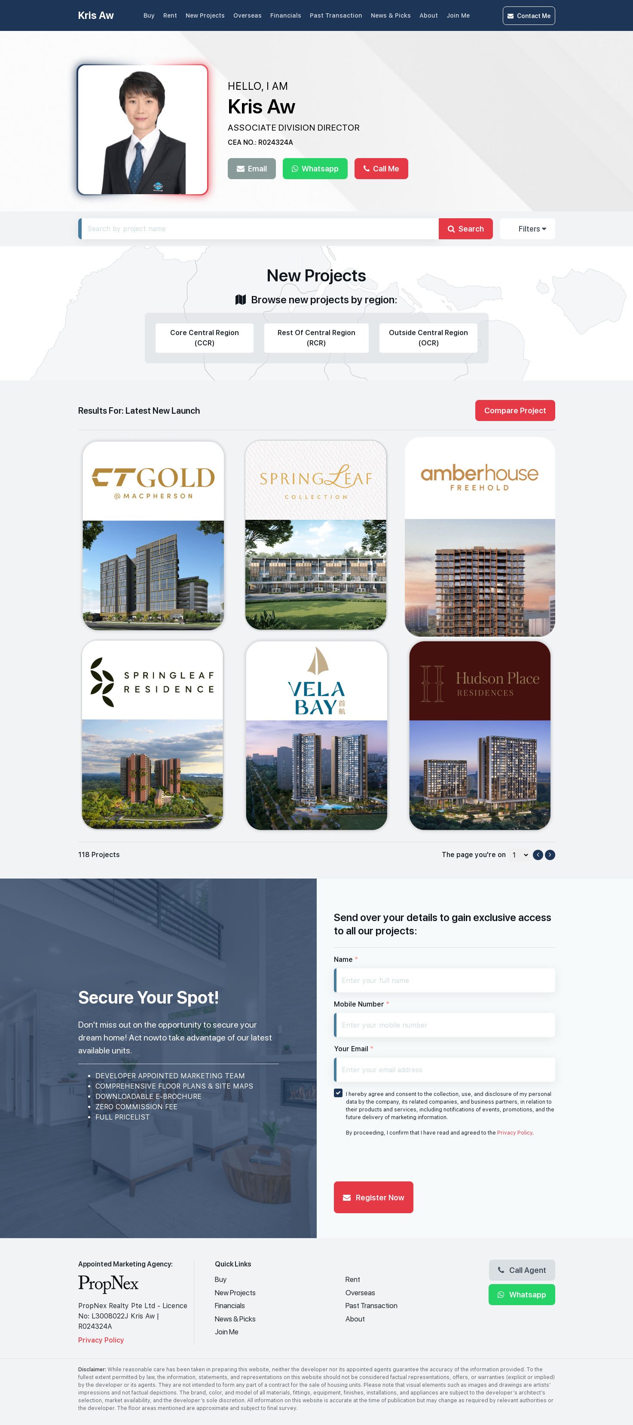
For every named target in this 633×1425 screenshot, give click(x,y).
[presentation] (399, 1161)
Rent (170, 15)
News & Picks (391, 15)
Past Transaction (336, 15)
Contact (529, 16)
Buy (149, 15)
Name (346, 959)
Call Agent (522, 1270)
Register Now (373, 1197)
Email (252, 168)
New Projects (205, 15)
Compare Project (515, 410)
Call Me (381, 168)
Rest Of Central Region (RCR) (316, 338)
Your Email (353, 1049)
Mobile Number (361, 1004)
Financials (285, 15)
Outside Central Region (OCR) (428, 338)
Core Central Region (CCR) (204, 338)
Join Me (458, 15)
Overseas (247, 15)
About (428, 15)
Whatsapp (315, 168)
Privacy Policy (514, 1133)
